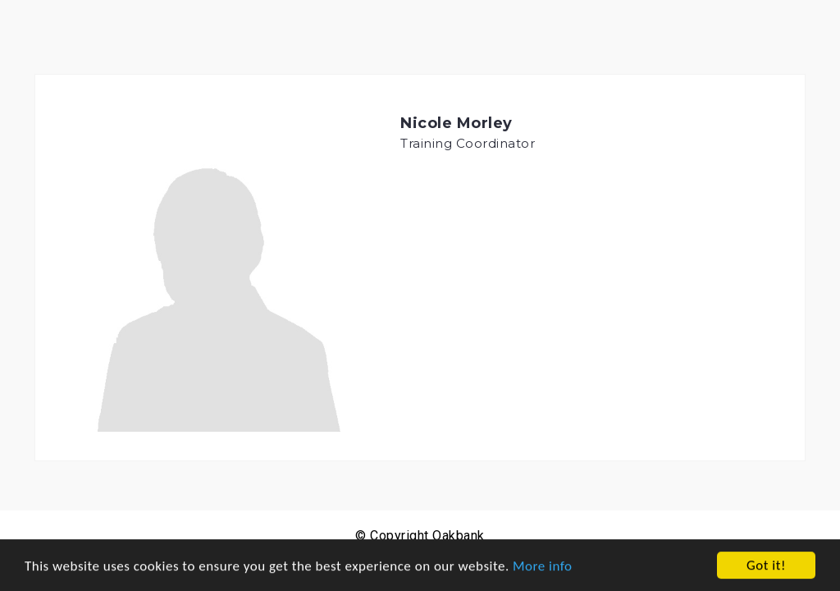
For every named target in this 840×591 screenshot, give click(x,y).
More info (543, 566)
